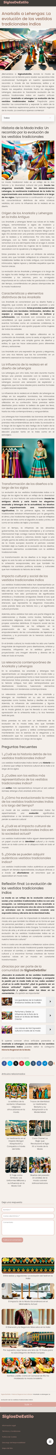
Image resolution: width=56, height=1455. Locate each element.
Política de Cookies (9, 1437)
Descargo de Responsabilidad (13, 1443)
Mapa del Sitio (7, 1448)
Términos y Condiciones (11, 1431)
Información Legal (9, 1425)
